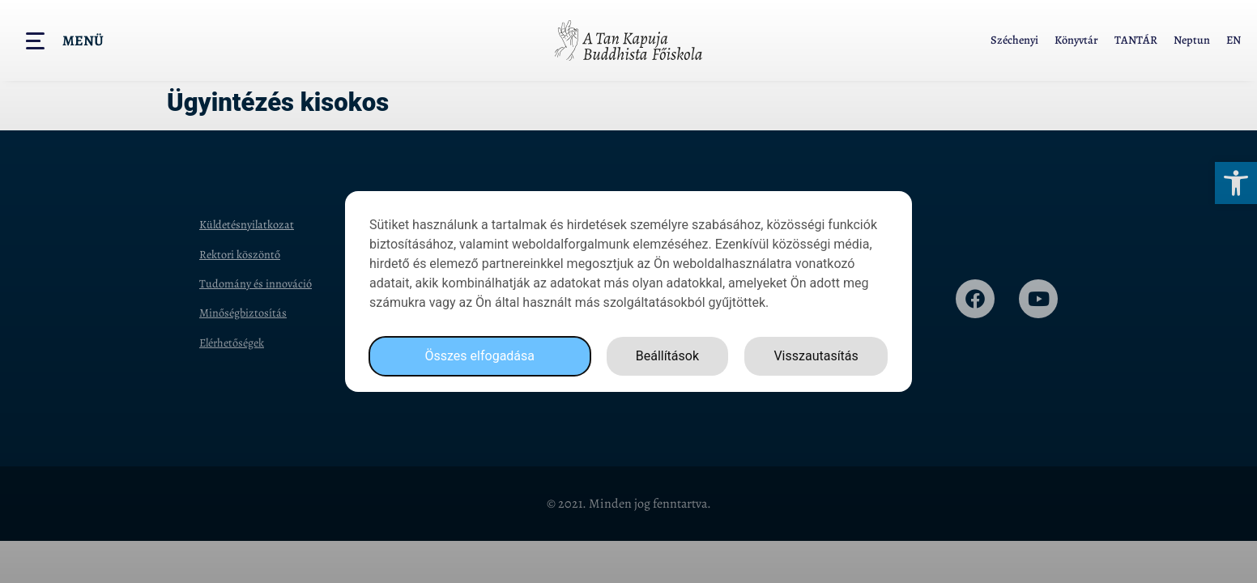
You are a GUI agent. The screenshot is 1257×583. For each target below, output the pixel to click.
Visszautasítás (815, 356)
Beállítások (667, 356)
